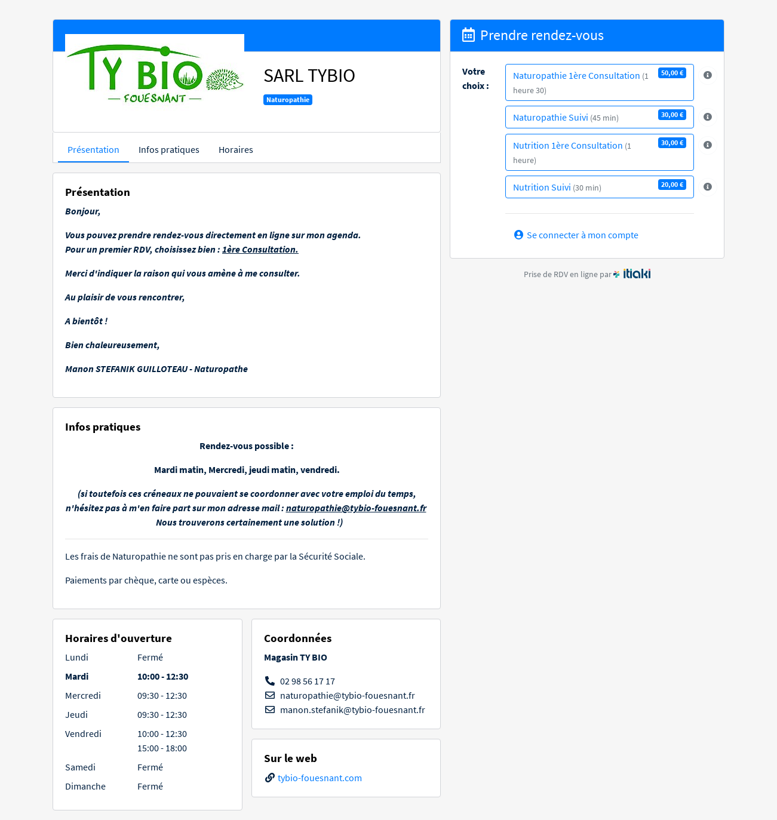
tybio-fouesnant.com (320, 778)
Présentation (93, 149)
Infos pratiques (169, 149)
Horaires (236, 149)
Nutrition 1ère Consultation (599, 151)
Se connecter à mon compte (575, 235)
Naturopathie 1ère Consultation (599, 81)
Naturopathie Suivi (599, 116)
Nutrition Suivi (599, 186)
